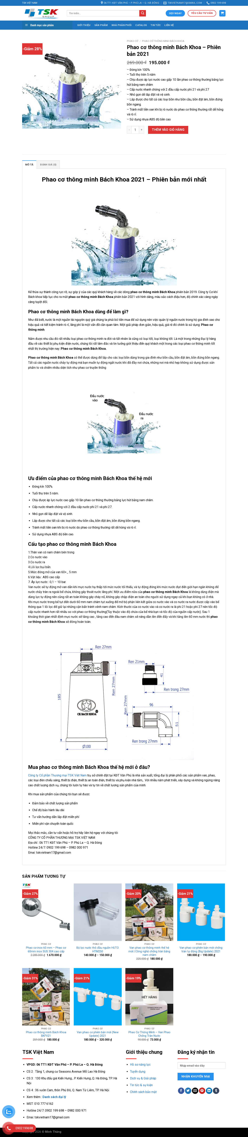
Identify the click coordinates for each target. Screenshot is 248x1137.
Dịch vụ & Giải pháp (143, 1078)
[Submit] (142, 13)
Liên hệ (169, 25)
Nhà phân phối (122, 25)
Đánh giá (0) (48, 164)
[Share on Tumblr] (216, 1091)
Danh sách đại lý (54, 1097)
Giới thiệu (84, 25)
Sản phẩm (101, 25)
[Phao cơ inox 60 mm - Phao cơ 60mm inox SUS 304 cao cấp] (46, 912)
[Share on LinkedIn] (209, 1091)
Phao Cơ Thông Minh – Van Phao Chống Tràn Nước (149, 1034)
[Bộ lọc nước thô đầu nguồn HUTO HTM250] (98, 912)
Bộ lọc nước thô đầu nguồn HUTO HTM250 (97, 949)
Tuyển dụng (137, 1071)
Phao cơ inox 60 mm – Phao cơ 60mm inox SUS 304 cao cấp (46, 949)
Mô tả (29, 164)
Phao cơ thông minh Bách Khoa (163, 40)
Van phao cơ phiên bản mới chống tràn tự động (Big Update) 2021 (200, 949)
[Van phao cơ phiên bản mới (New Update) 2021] (98, 996)
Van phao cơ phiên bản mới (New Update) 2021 (98, 1034)
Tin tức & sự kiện (141, 1085)
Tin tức (156, 25)
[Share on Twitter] (188, 1091)
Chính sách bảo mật (143, 1092)
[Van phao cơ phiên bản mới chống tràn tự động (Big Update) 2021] (201, 912)
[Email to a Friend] (195, 1091)
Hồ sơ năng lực (140, 1064)
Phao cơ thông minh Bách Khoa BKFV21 (46, 1034)
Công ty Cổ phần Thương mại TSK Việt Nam (57, 775)
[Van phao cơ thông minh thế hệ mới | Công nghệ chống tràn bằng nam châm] (149, 912)
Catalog (141, 25)
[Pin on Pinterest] (202, 1091)
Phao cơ (132, 40)
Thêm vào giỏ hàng (168, 130)
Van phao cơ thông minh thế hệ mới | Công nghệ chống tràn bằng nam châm (149, 951)
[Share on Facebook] (181, 1091)
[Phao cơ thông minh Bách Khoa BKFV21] (46, 996)
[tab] (29, 164)
